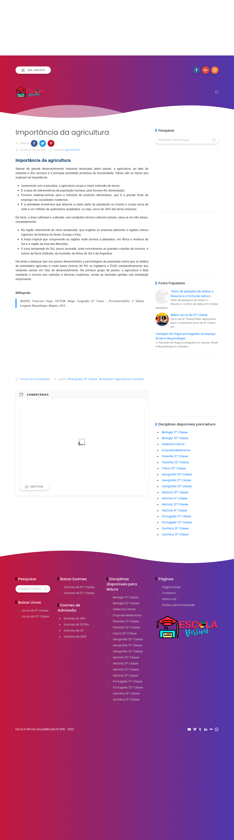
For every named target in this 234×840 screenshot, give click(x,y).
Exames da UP (74, 630)
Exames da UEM (75, 636)
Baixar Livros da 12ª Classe (189, 315)
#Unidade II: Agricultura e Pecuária (121, 379)
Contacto (169, 593)
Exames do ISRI (74, 618)
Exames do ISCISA (76, 624)
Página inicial (171, 587)
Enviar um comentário (35, 379)
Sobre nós (169, 599)
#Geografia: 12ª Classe (82, 379)
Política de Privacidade (178, 605)
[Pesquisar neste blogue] (187, 140)
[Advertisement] (109, 29)
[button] (34, 143)
